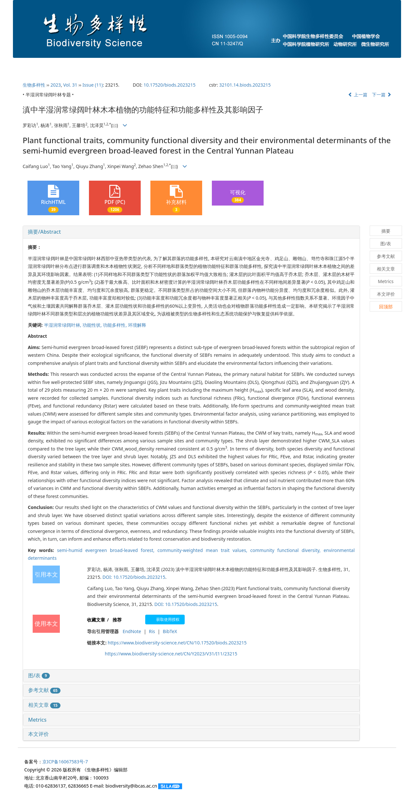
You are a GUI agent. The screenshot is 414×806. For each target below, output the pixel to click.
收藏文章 (96, 620)
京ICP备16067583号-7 (65, 761)
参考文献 (44, 690)
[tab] (191, 232)
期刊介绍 (68, 65)
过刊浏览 (335, 65)
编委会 (105, 65)
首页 (33, 65)
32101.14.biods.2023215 (245, 85)
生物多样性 (34, 85)
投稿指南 (142, 65)
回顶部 (386, 306)
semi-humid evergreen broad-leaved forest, (107, 550)
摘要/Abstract (44, 231)
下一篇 (381, 94)
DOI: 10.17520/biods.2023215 (134, 577)
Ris (152, 631)
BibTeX (170, 631)
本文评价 (38, 733)
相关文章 (44, 704)
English (373, 65)
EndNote (132, 631)
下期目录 (221, 65)
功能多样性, (115, 325)
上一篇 (357, 94)
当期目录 (182, 65)
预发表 (258, 65)
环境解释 (137, 325)
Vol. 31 (70, 85)
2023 (55, 85)
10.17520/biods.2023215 (170, 85)
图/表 (39, 675)
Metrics (37, 719)
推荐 (117, 620)
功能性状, (92, 325)
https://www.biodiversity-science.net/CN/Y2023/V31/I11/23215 (171, 654)
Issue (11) (92, 85)
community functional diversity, (287, 550)
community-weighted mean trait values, (204, 550)
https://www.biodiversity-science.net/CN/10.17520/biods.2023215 (177, 643)
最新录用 (296, 65)
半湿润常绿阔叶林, (63, 325)
